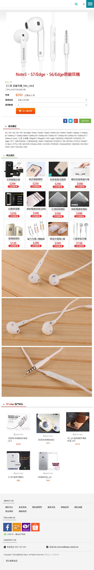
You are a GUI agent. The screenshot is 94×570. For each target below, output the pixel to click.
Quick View (18, 434)
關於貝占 (9, 507)
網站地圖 (78, 507)
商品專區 (9, 511)
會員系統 (23, 507)
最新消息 (51, 507)
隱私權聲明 (37, 507)
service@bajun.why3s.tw (67, 547)
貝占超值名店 (10, 3)
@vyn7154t (20, 534)
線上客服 (3, 276)
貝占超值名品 (11, 561)
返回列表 (85, 121)
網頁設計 (47, 555)
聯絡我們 (23, 511)
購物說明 (65, 507)
